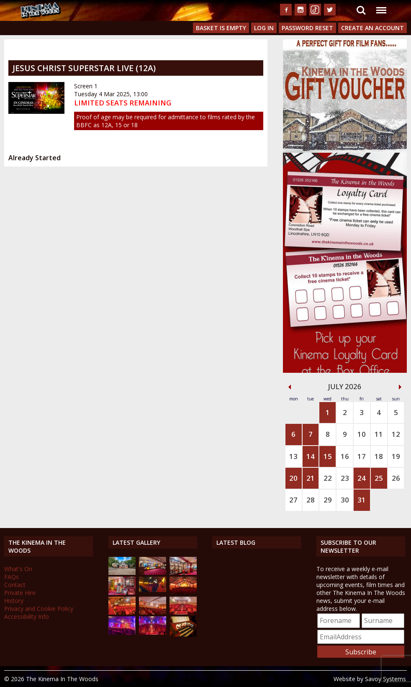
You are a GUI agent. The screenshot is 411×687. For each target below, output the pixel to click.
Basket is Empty (221, 28)
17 (361, 456)
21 (310, 478)
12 (396, 434)
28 (310, 500)
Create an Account (372, 28)
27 (293, 500)
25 (379, 478)
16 (345, 456)
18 (379, 456)
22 (328, 478)
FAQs (11, 577)
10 (361, 434)
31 (361, 500)
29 (328, 500)
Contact (15, 585)
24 (361, 478)
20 (293, 478)
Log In (264, 28)
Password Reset (307, 28)
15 (328, 456)
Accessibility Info (26, 616)
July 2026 (345, 386)
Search (361, 10)
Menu (381, 6)
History (13, 601)
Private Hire (20, 593)
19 (396, 456)
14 (310, 456)
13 (293, 456)
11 (379, 434)
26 (396, 478)
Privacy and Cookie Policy (38, 609)
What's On (18, 569)
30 (345, 500)
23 (345, 478)
